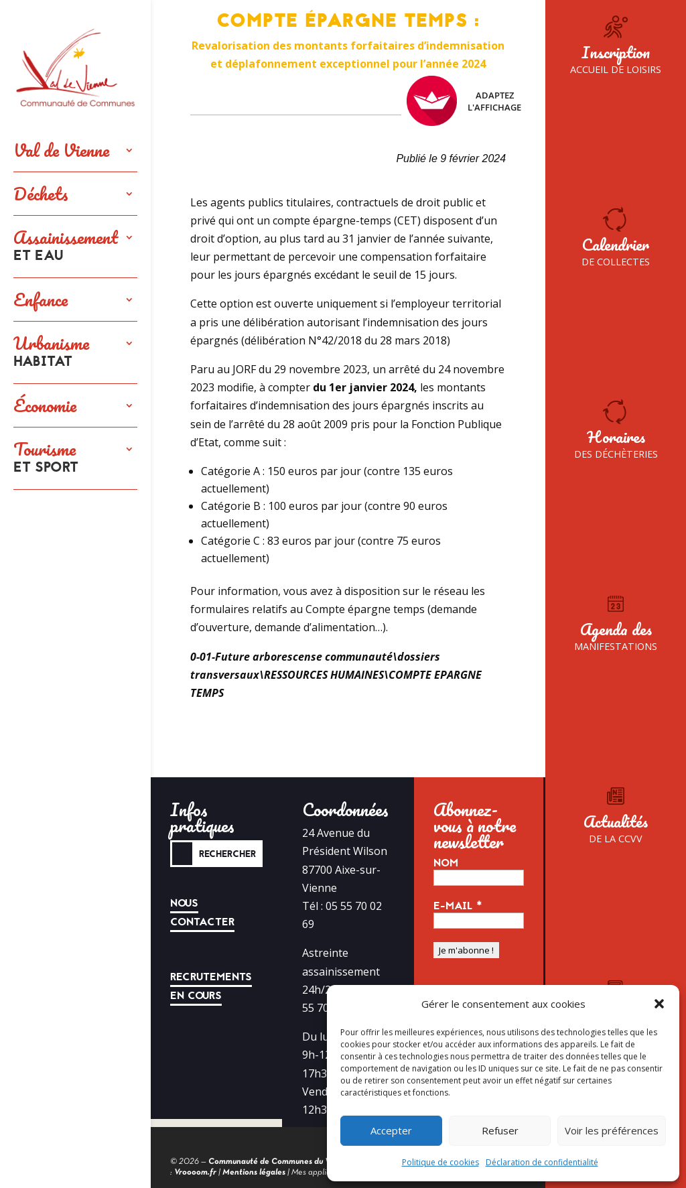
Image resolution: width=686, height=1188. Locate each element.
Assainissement (65, 246)
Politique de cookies (440, 1162)
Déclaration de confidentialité (542, 1162)
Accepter (391, 1130)
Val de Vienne (61, 150)
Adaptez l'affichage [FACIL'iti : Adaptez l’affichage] (464, 101)
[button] (659, 1003)
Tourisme (45, 458)
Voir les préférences (612, 1130)
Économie (44, 405)
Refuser (500, 1130)
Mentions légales (253, 1173)
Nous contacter (202, 912)
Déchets (40, 194)
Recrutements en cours (211, 986)
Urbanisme (51, 352)
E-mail (457, 906)
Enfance (40, 299)
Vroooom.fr (195, 1173)
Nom (445, 863)
